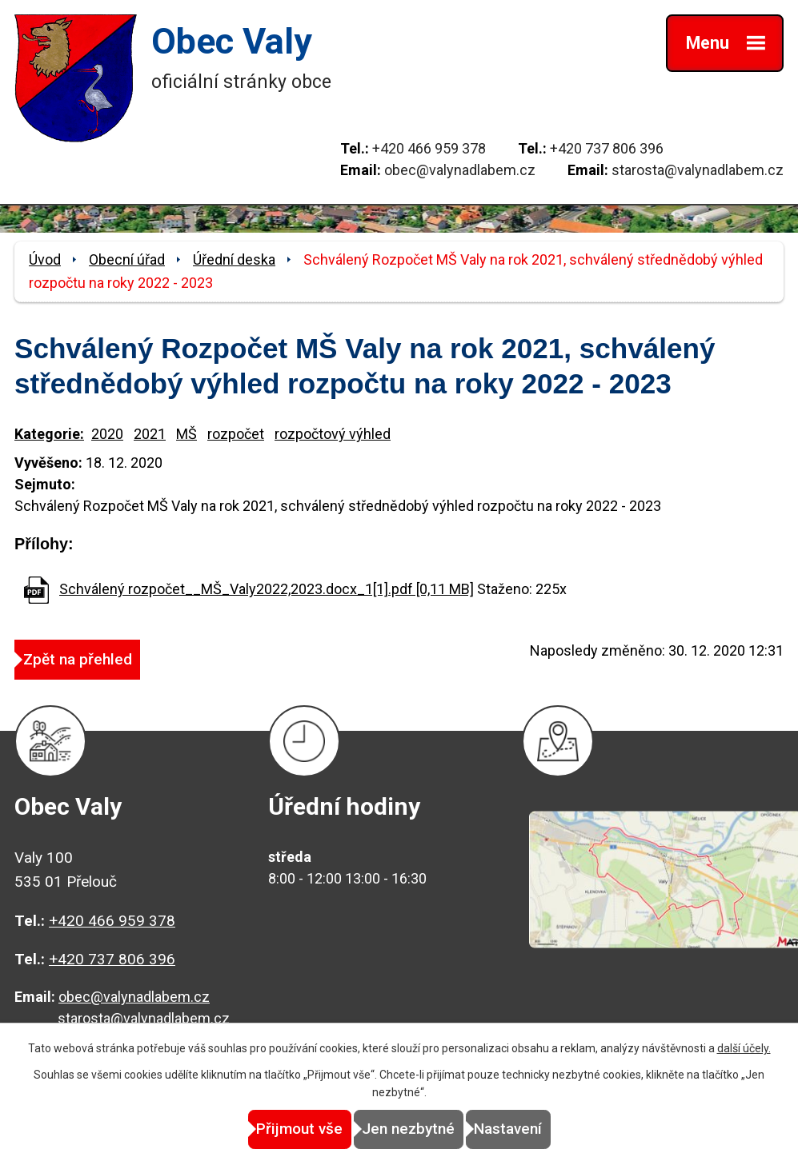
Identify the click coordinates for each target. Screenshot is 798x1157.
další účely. (744, 1049)
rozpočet (235, 433)
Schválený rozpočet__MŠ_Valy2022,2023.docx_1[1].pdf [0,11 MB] (266, 588)
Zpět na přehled (95, 658)
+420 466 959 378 (429, 148)
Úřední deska (234, 259)
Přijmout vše (264, 1129)
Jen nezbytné (408, 1129)
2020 (107, 433)
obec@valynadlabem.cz (459, 170)
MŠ (186, 433)
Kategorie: (49, 433)
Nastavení (543, 1129)
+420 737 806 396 (607, 148)
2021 (150, 433)
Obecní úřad (127, 259)
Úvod (45, 259)
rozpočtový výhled (333, 433)
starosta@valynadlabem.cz (698, 170)
